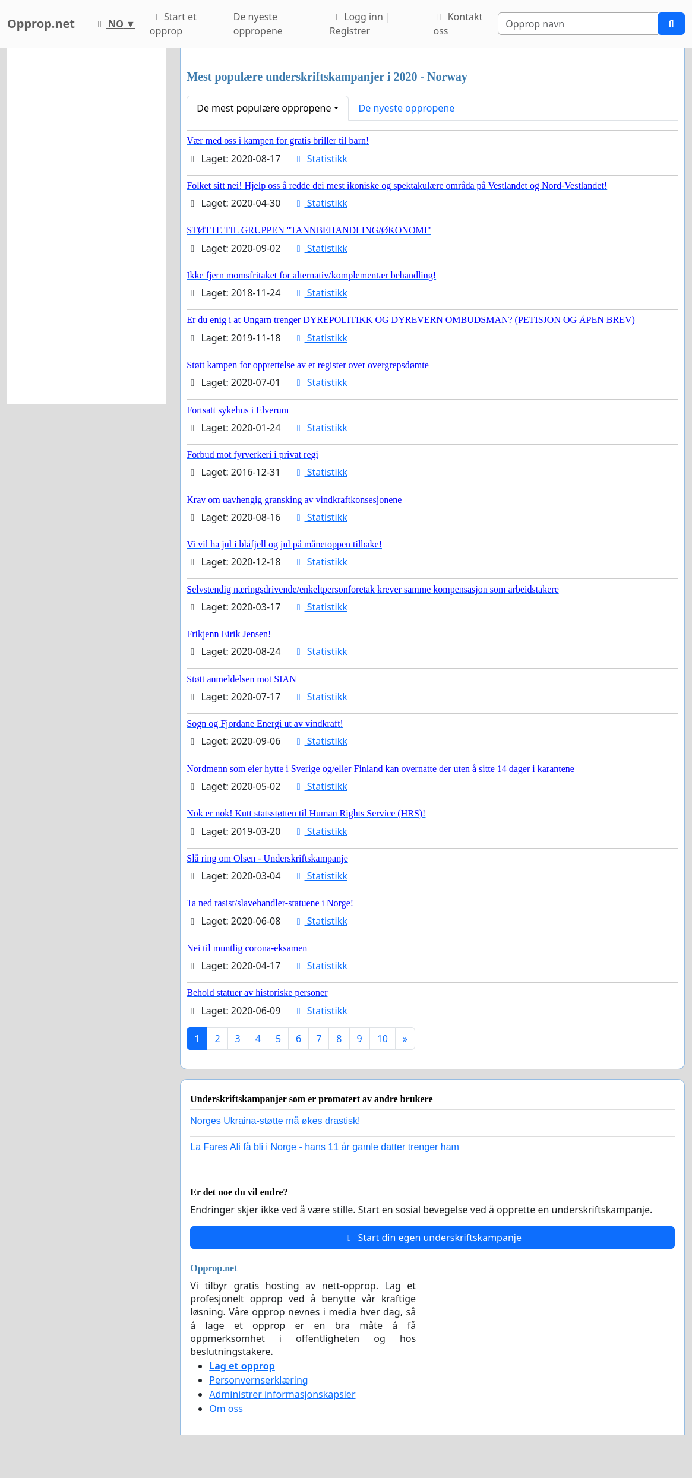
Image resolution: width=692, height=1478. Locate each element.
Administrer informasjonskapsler (282, 1394)
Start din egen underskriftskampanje (432, 1237)
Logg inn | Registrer (360, 23)
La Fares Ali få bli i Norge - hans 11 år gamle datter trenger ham (324, 1147)
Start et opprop (173, 23)
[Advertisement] (86, 226)
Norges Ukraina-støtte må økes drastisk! (275, 1121)
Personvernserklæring (258, 1380)
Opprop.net (41, 23)
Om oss (226, 1408)
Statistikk (320, 158)
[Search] (578, 23)
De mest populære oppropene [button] (264, 108)
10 (382, 1038)
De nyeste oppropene (258, 23)
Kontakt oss (458, 23)
